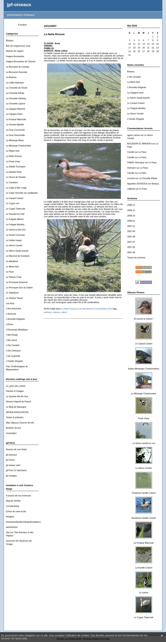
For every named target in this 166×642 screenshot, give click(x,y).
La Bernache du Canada (17, 67)
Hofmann (131, 168)
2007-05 (131, 247)
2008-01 (131, 221)
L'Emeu (9, 324)
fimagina (10, 516)
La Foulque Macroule (16, 119)
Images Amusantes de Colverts (20, 61)
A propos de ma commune (18, 496)
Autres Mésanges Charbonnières (143, 369)
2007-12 (131, 226)
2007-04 (131, 252)
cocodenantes (12, 506)
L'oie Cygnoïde (13, 356)
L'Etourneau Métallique (17, 330)
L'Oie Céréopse (13, 351)
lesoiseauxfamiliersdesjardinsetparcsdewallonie (28, 522)
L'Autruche (11, 314)
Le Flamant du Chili (15, 214)
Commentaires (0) (102, 309)
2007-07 (131, 242)
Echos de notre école (16, 511)
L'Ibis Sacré (11, 340)
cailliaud (131, 189)
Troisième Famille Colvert (144, 493)
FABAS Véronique (135, 162)
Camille (130, 152)
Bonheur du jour (13, 428)
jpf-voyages (11, 476)
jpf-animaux (11, 455)
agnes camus (133, 135)
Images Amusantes (15, 56)
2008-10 (131, 216)
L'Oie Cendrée (13, 345)
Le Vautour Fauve (14, 298)
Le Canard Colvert (14, 198)
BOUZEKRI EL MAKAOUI (139, 144)
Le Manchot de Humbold (17, 256)
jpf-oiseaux (19, 4)
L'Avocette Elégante (15, 319)
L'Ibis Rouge (12, 335)
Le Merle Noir (12, 267)
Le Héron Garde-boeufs (17, 251)
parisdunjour (12, 527)
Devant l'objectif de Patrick (18, 401)
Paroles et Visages (15, 391)
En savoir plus (19, 638)
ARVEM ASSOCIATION (17, 412)
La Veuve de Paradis (16, 177)
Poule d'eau (143, 418)
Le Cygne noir (12, 203)
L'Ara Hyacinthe (13, 308)
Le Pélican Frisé (13, 277)
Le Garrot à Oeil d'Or (16, 230)
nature (64, 312)
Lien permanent (85, 309)
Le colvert (143, 592)
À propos (22, 25)
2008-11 (131, 210)
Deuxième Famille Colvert (144, 518)
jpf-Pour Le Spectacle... (17, 470)
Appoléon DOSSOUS (137, 184)
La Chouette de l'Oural (16, 88)
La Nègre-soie (12, 151)
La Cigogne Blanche (15, 109)
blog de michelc (13, 501)
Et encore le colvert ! (143, 319)
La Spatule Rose (14, 172)
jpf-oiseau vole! (13, 465)
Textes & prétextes (14, 417)
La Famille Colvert (143, 568)
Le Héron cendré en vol (144, 443)
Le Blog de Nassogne (16, 407)
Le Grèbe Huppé (14, 240)
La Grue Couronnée (15, 130)
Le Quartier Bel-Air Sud (17, 396)
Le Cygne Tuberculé (15, 209)
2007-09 (131, 231)
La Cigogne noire (135, 93)
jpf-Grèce (10, 460)
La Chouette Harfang (16, 98)
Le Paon (10, 272)
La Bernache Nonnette (16, 72)
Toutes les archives (136, 258)
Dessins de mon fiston (16, 449)
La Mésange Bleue (15, 140)
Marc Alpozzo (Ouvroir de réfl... (20, 423)
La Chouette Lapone (15, 103)
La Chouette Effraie (15, 93)
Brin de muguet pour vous (18, 46)
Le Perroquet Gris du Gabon (19, 287)
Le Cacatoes (12, 182)
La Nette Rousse (14, 156)
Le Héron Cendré (14, 245)
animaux (48, 312)
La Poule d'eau (13, 161)
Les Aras (10, 303)
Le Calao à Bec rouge (16, 188)
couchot (131, 178)
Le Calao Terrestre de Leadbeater (22, 193)
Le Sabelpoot (12, 293)
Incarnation (11, 433)
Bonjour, (10, 40)
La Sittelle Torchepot (15, 167)
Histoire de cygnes (14, 51)
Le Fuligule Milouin (15, 219)
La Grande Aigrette (15, 124)
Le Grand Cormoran (15, 235)
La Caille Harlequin (15, 83)
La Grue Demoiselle (15, 135)
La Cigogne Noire (14, 114)
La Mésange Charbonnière (18, 146)
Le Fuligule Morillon (15, 224)
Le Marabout (12, 261)
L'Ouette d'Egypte (14, 361)
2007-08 (131, 237)
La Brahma (11, 77)
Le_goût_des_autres (15, 386)
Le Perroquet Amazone (17, 282)
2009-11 (131, 205)
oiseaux (56, 312)
